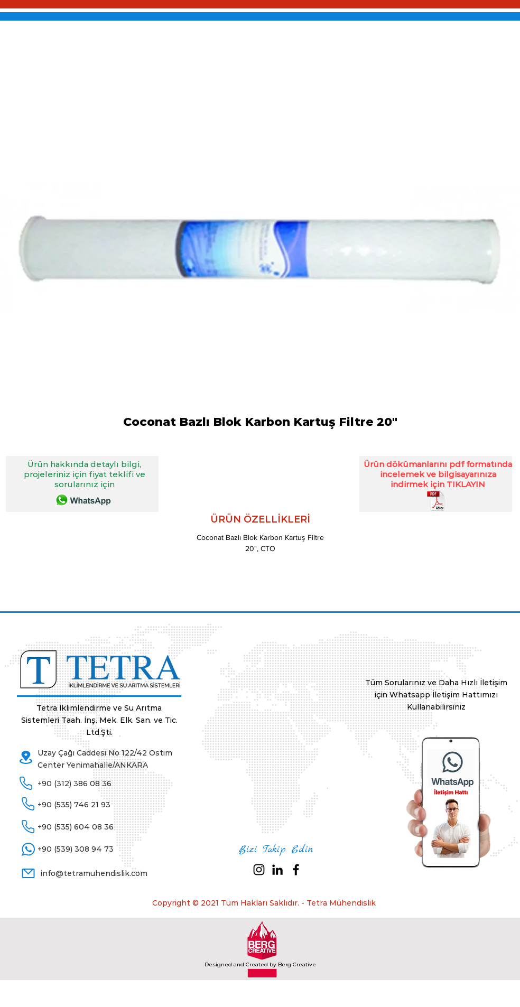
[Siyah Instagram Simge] (259, 869)
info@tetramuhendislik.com (94, 873)
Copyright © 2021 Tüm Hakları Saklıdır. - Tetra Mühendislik (264, 903)
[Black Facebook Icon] (296, 869)
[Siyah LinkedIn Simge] (277, 869)
